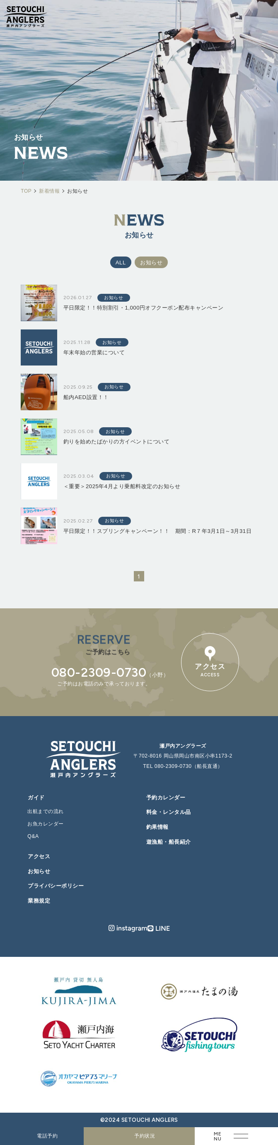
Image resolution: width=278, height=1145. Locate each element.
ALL (121, 262)
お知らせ (151, 262)
